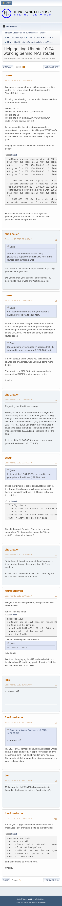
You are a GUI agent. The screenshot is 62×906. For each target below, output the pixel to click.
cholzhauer (12, 234)
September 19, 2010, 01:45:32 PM (18, 818)
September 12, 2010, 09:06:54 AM (18, 400)
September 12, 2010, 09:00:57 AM (18, 300)
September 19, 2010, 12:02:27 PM (18, 685)
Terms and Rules (29, 899)
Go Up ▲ (41, 899)
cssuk (8, 75)
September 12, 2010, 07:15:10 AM (18, 239)
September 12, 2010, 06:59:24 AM (18, 80)
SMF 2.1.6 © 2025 (23, 903)
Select (14, 155)
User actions (52, 67)
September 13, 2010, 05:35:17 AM (18, 555)
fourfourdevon (14, 590)
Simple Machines (39, 903)
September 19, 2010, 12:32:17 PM (18, 723)
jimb (7, 679)
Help (19, 899)
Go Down (7, 67)
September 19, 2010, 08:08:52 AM (18, 596)
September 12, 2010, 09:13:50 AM (18, 463)
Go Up (6, 880)
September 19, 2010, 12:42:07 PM (18, 780)
